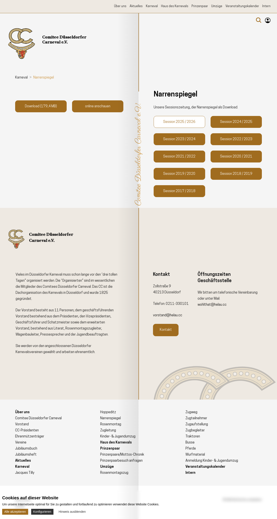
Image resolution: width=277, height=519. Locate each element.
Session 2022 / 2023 (236, 139)
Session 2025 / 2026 (179, 122)
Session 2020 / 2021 (236, 156)
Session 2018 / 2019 (236, 174)
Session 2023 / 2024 (179, 139)
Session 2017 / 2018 (179, 191)
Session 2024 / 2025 (236, 122)
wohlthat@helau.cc (212, 305)
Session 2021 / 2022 (179, 156)
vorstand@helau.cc (167, 315)
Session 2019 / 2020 (179, 174)
